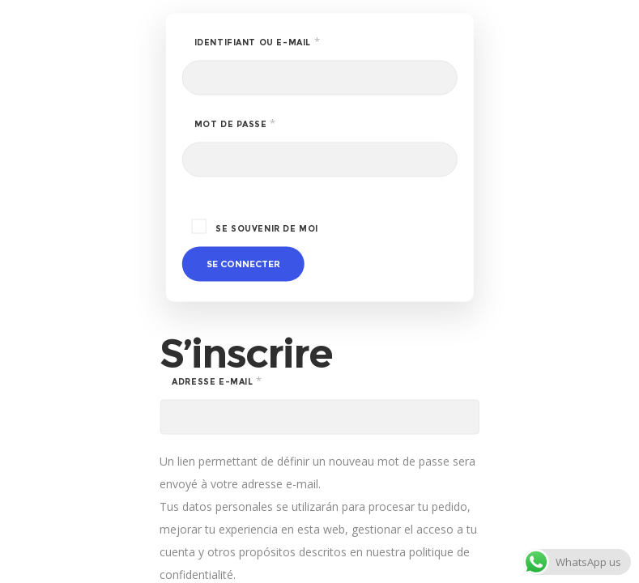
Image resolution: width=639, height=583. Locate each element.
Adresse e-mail (249, 380)
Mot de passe (266, 123)
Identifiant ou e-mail (289, 41)
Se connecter (243, 264)
